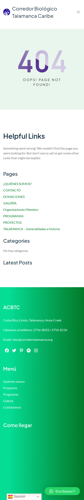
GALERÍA (10, 203)
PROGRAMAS (13, 216)
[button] (62, 491)
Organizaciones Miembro (20, 209)
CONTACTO (12, 190)
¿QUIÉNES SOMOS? (17, 184)
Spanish (16, 496)
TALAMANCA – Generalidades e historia (31, 229)
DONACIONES (14, 197)
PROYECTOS (12, 222)
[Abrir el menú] (78, 12)
